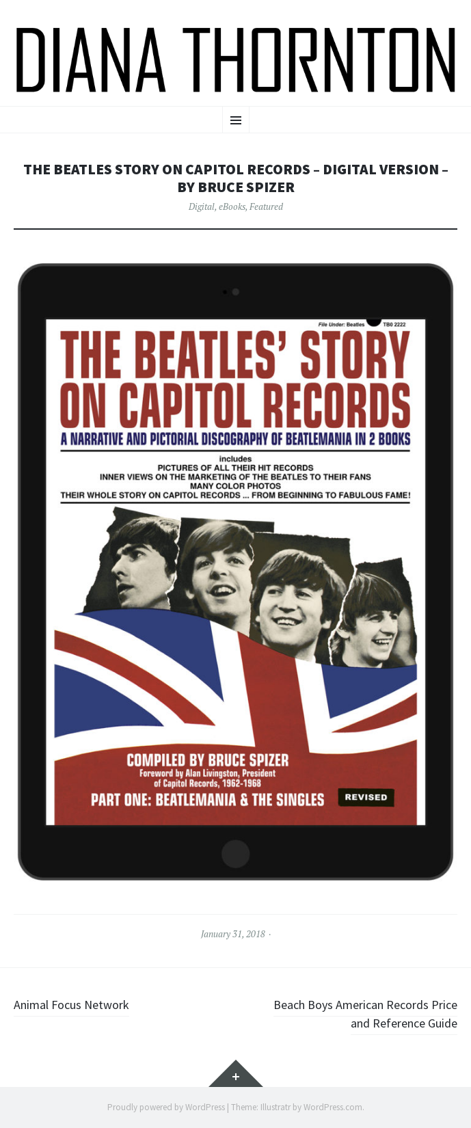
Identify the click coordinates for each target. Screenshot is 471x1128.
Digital (202, 206)
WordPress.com (333, 1107)
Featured (266, 206)
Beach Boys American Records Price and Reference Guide (365, 1014)
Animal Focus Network (71, 1004)
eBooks (232, 206)
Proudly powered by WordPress (166, 1107)
